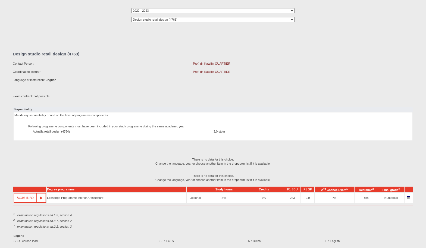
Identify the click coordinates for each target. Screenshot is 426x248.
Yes (366, 197)
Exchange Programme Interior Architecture (75, 197)
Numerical (391, 197)
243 (223, 197)
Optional (195, 197)
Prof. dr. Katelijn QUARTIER (211, 63)
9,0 (264, 197)
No (334, 197)
